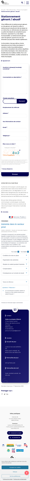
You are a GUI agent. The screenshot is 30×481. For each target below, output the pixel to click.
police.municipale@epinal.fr (13, 330)
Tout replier (15, 252)
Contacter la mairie (15, 433)
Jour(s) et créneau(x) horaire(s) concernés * (12, 68)
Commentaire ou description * (12, 77)
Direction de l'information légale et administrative (12, 302)
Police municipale (22, 10)
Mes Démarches (11, 10)
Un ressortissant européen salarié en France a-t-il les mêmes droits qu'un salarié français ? (15, 292)
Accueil (3, 10)
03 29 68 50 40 (9, 329)
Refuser (15, 471)
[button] (15, 255)
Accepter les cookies (15, 467)
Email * (5, 127)
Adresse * (6, 113)
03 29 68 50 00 (15, 437)
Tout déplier (25, 252)
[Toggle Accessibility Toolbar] (27, 473)
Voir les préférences (15, 476)
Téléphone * (6, 135)
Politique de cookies (8, 479)
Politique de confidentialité (19, 479)
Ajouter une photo (8, 98)
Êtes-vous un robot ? (9, 144)
